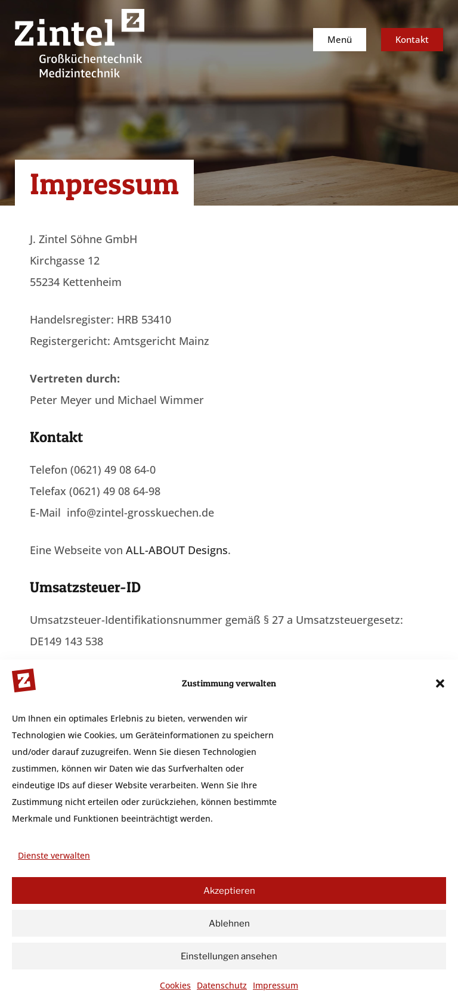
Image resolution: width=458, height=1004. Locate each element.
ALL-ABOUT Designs (177, 550)
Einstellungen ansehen (229, 956)
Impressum (275, 985)
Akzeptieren (229, 890)
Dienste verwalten (54, 855)
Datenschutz (222, 985)
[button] (440, 683)
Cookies (175, 985)
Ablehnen (229, 923)
